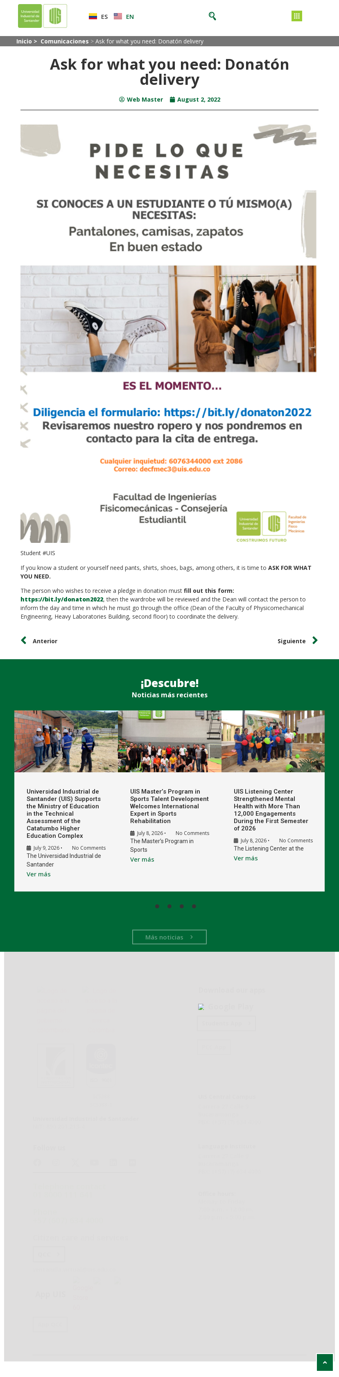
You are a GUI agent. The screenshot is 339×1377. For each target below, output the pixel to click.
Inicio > (27, 41)
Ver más (36, 880)
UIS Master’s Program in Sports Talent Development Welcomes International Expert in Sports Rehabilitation (162, 806)
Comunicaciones (65, 41)
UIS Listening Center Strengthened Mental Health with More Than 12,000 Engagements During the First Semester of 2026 (266, 810)
